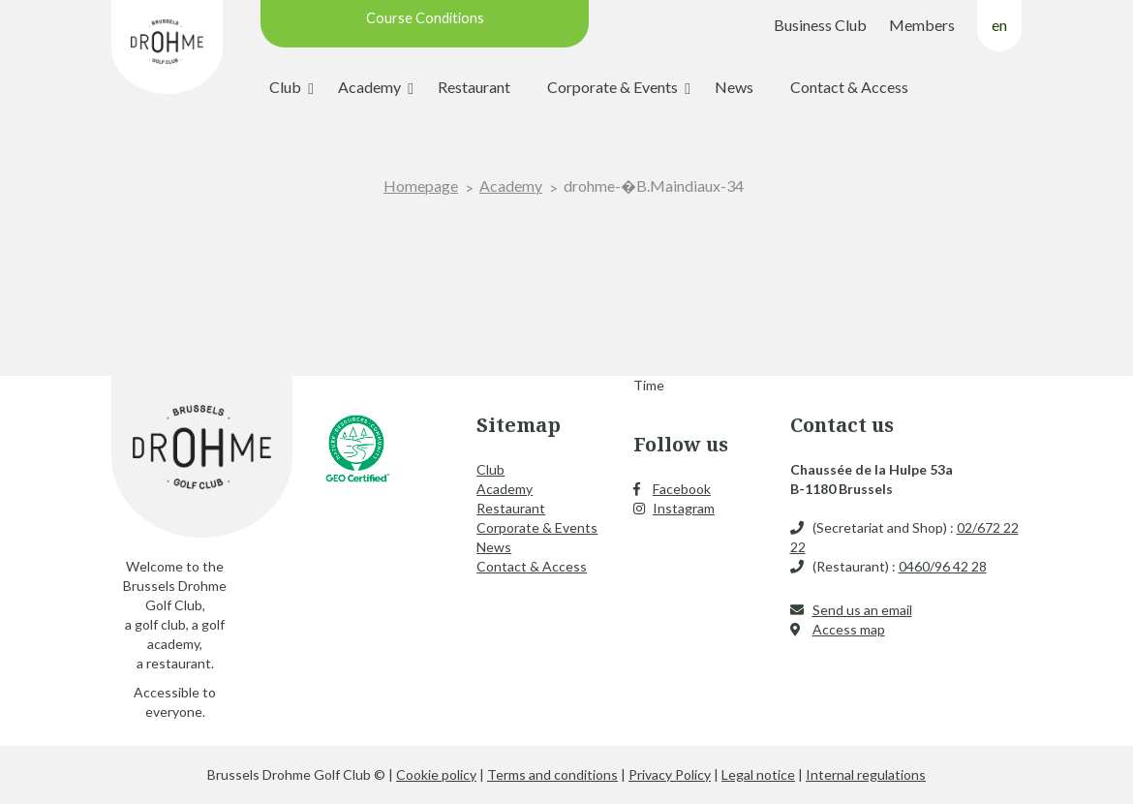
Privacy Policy (669, 774)
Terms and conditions (552, 774)
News (734, 86)
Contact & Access (849, 86)
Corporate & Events (612, 86)
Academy (369, 86)
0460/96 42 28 (943, 566)
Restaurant (474, 86)
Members (922, 24)
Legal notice (758, 774)
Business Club (820, 24)
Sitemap (518, 425)
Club (285, 86)
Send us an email (862, 610)
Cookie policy (436, 774)
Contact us (842, 425)
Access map (848, 629)
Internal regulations (866, 774)
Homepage (420, 185)
